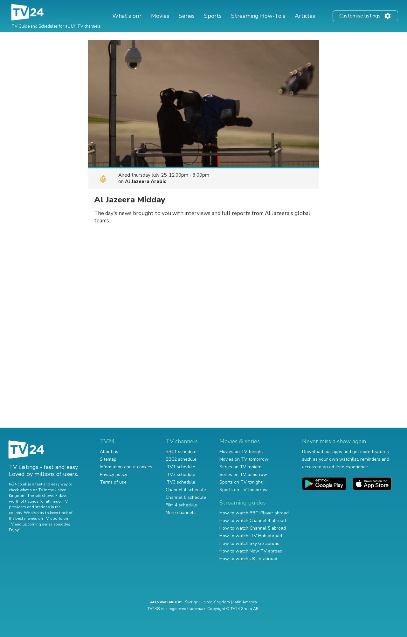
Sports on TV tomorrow (243, 490)
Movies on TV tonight (241, 452)
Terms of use (113, 482)
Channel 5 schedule (186, 497)
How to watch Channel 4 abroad (252, 521)
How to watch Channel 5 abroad (252, 528)
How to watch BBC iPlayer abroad (254, 513)
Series (187, 16)
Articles (305, 16)
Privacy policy (113, 474)
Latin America (245, 602)
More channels (181, 513)
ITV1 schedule (180, 467)
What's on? (126, 16)
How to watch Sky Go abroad (249, 543)
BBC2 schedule (181, 459)
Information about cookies (126, 467)
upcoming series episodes (46, 524)
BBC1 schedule (181, 452)
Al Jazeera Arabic (145, 181)
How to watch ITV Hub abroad (250, 536)
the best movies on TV (28, 518)
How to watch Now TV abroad (250, 551)
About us (109, 452)
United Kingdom (215, 602)
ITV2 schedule (180, 474)
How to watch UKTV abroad (248, 559)
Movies (160, 16)
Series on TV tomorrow (243, 474)
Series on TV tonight (240, 467)
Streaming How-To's (258, 16)
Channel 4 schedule (186, 490)
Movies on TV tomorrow (243, 459)
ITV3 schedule (180, 482)
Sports (213, 16)
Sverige (191, 602)
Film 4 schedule (181, 505)
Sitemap (108, 459)
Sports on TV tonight (240, 482)
